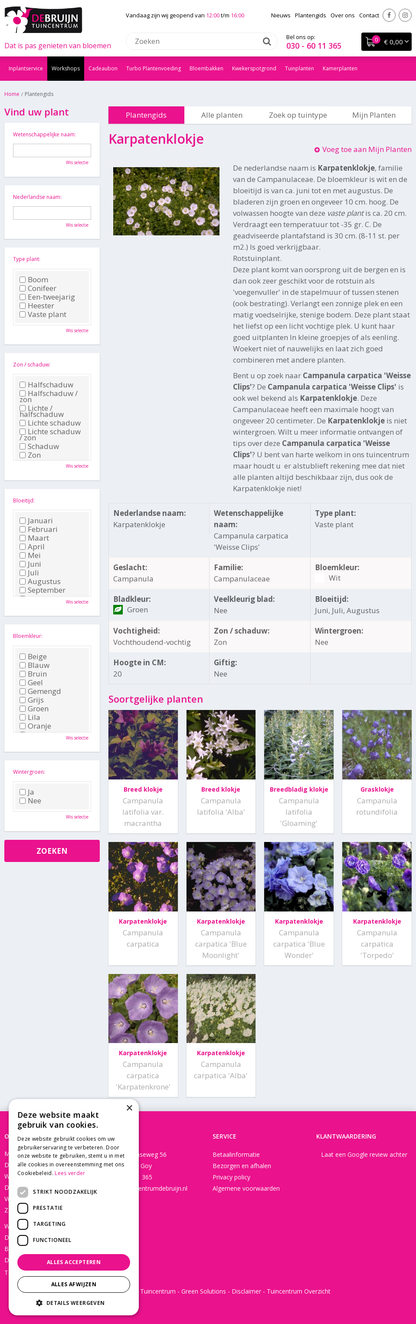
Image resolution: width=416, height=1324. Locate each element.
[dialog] (74, 1207)
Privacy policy (231, 1177)
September (43, 590)
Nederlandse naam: (37, 197)
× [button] (129, 1108)
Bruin (33, 674)
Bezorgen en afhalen (242, 1166)
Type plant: (26, 259)
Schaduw (39, 446)
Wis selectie (77, 162)
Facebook (389, 15)
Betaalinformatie (236, 1154)
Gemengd (40, 691)
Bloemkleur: (28, 636)
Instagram (405, 15)
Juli (29, 573)
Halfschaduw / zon (49, 396)
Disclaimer (246, 1291)
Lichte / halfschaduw (42, 411)
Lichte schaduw (50, 423)
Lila (30, 717)
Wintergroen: (29, 772)
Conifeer (38, 288)
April (32, 547)
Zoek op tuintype (298, 115)
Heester (37, 306)
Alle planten (221, 115)
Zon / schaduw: (31, 364)
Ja (27, 792)
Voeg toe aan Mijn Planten (367, 149)
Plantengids (146, 115)
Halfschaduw (46, 385)
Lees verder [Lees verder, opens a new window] (70, 1173)
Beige (33, 657)
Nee (30, 801)
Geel (31, 683)
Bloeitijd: (24, 500)
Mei (30, 555)
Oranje (35, 726)
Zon (30, 455)
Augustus (40, 581)
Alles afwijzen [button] (74, 1284)
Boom (34, 280)
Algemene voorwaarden (246, 1188)
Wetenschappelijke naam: (44, 134)
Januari (36, 521)
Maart (34, 538)
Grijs (32, 700)
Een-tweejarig (47, 297)
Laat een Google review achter (364, 1154)
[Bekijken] (386, 42)
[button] (73, 1302)
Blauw (34, 665)
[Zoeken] (202, 41)
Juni (30, 564)
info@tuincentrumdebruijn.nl (147, 1188)
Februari (39, 529)
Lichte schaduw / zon (50, 435)
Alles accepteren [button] (74, 1262)
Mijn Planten (374, 115)
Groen (34, 709)
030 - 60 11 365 (313, 45)
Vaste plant (43, 314)
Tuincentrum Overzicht (299, 1291)
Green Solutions (203, 1291)
